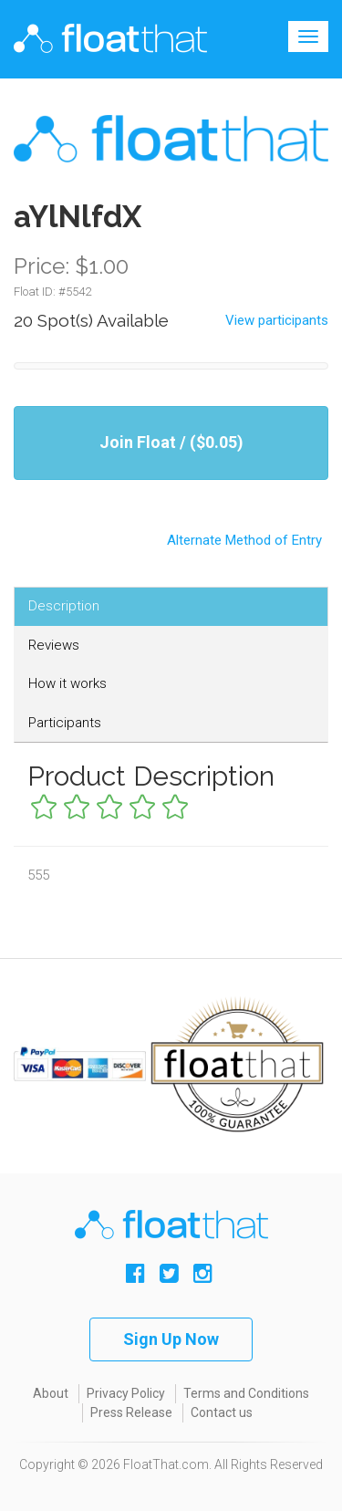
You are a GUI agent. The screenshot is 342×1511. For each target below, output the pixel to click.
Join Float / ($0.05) (171, 442)
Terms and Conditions (246, 1393)
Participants (64, 722)
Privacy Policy (126, 1393)
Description (63, 606)
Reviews (53, 645)
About (50, 1393)
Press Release (131, 1412)
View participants (276, 320)
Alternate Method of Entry (171, 533)
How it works (67, 683)
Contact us (222, 1412)
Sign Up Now (171, 1339)
